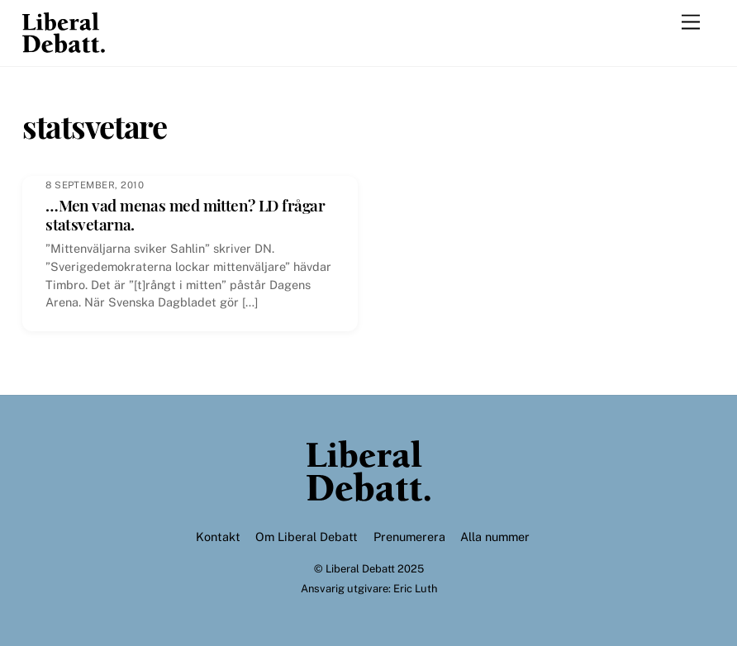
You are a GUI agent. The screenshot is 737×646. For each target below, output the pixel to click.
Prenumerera (409, 537)
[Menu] (690, 23)
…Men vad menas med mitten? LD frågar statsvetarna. (185, 214)
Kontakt (218, 537)
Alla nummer (495, 537)
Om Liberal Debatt (306, 537)
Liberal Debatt (360, 569)
